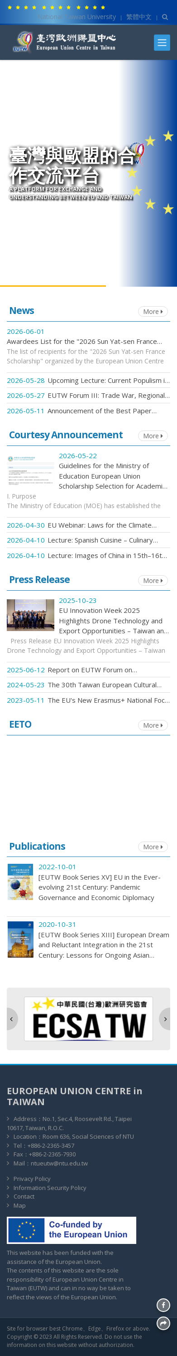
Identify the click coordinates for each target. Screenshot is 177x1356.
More (153, 311)
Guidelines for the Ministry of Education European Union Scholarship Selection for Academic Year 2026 (112, 476)
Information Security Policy (50, 1188)
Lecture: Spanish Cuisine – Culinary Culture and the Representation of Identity (101, 540)
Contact (24, 1196)
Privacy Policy (32, 1179)
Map (20, 1205)
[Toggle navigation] (162, 42)
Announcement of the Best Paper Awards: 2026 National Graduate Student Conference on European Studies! (100, 411)
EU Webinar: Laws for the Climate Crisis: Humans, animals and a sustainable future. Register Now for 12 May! (104, 525)
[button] (12, 1019)
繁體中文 (139, 16)
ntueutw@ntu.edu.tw (59, 1163)
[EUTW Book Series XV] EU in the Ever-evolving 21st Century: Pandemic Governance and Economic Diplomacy (99, 887)
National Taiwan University (77, 16)
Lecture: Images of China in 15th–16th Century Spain (107, 556)
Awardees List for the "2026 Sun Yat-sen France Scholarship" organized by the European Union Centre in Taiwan (82, 342)
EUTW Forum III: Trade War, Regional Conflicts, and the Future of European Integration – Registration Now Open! (106, 396)
